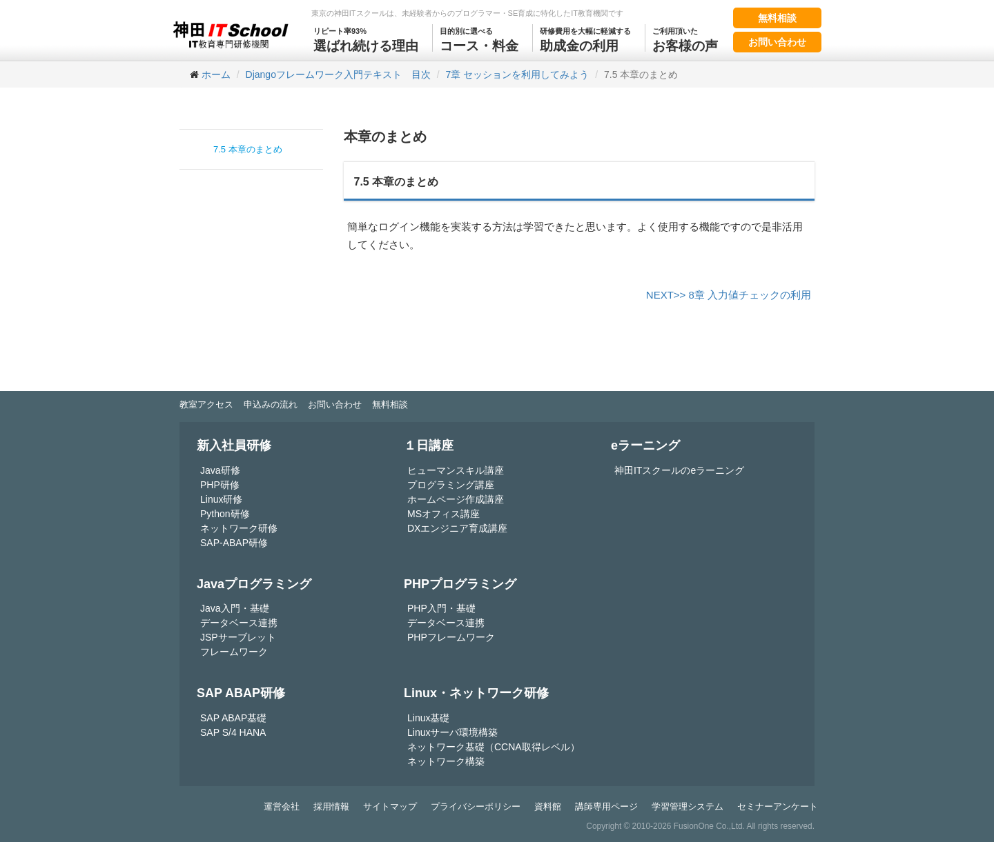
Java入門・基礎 (234, 608)
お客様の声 (685, 38)
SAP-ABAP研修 (234, 542)
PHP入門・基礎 (441, 608)
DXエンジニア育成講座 (457, 528)
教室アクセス (206, 404)
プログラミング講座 (450, 484)
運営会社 (282, 806)
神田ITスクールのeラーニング (679, 470)
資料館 (547, 806)
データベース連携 (238, 622)
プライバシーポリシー (475, 806)
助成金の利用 (585, 38)
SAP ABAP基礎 (233, 717)
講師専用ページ (606, 806)
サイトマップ (390, 806)
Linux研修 (221, 499)
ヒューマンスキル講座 (455, 470)
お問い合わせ (777, 42)
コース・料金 (479, 38)
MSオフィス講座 (443, 513)
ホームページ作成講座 (455, 499)
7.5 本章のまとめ (247, 149)
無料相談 (777, 17)
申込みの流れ (271, 404)
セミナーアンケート (777, 806)
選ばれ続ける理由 (365, 38)
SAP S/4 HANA (233, 732)
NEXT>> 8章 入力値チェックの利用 (728, 295)
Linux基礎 (428, 717)
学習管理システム (687, 806)
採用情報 (331, 806)
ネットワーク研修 (238, 528)
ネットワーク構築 (446, 761)
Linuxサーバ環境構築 (452, 732)
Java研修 (220, 470)
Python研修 (225, 513)
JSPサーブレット (238, 637)
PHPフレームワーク (451, 637)
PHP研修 (220, 484)
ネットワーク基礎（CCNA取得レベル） (493, 746)
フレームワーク (234, 651)
